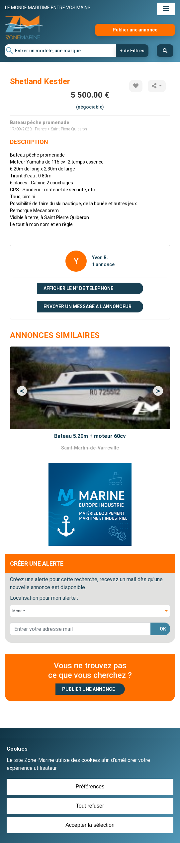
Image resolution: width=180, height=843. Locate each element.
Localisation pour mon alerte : (44, 598)
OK (163, 629)
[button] (22, 391)
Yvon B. (100, 257)
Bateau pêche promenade (39, 122)
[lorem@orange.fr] (80, 629)
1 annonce (103, 264)
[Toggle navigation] (166, 9)
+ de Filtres (132, 50)
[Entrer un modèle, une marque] (60, 50)
